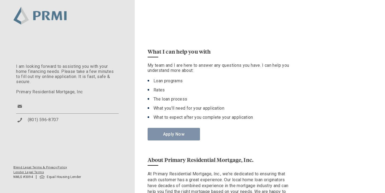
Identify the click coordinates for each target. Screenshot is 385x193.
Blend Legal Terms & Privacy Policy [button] (40, 167)
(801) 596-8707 (43, 119)
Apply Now (173, 134)
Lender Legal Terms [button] (28, 172)
